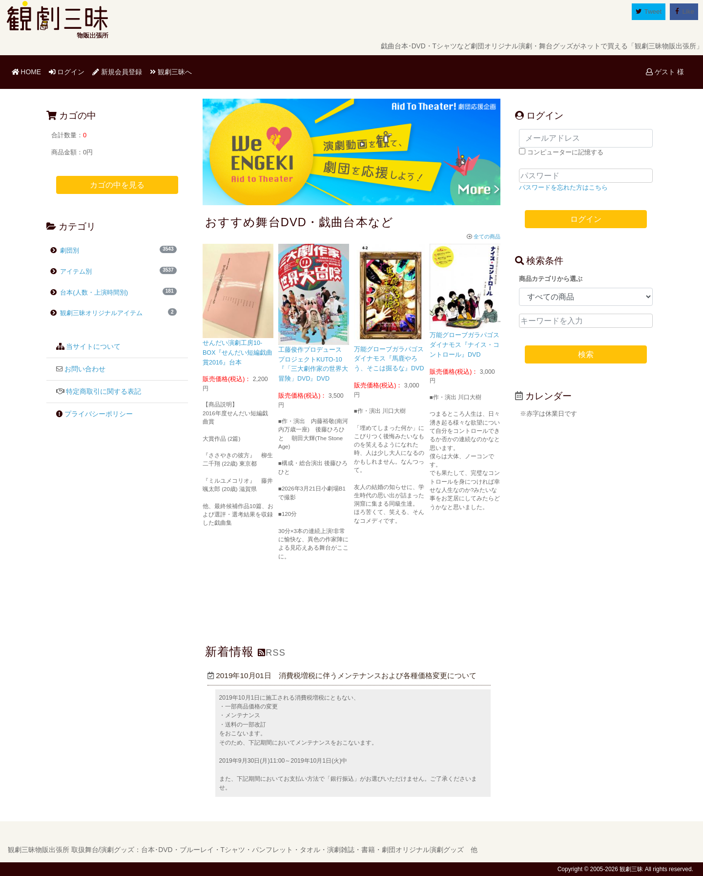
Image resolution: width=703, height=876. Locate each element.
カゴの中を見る (117, 185)
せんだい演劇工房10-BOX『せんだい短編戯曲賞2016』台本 (238, 353)
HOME (28, 71)
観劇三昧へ (171, 72)
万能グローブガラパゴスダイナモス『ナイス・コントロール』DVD (464, 345)
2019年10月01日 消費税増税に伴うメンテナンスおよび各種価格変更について (341, 675)
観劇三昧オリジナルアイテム (96, 313)
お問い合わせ (84, 369)
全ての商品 (483, 236)
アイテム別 (75, 271)
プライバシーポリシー (98, 414)
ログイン (67, 72)
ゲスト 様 (665, 72)
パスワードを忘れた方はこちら (563, 187)
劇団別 (69, 250)
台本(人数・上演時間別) (93, 292)
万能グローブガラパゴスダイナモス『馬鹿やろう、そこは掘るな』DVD (389, 359)
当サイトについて (93, 346)
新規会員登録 (117, 72)
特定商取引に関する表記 (103, 391)
